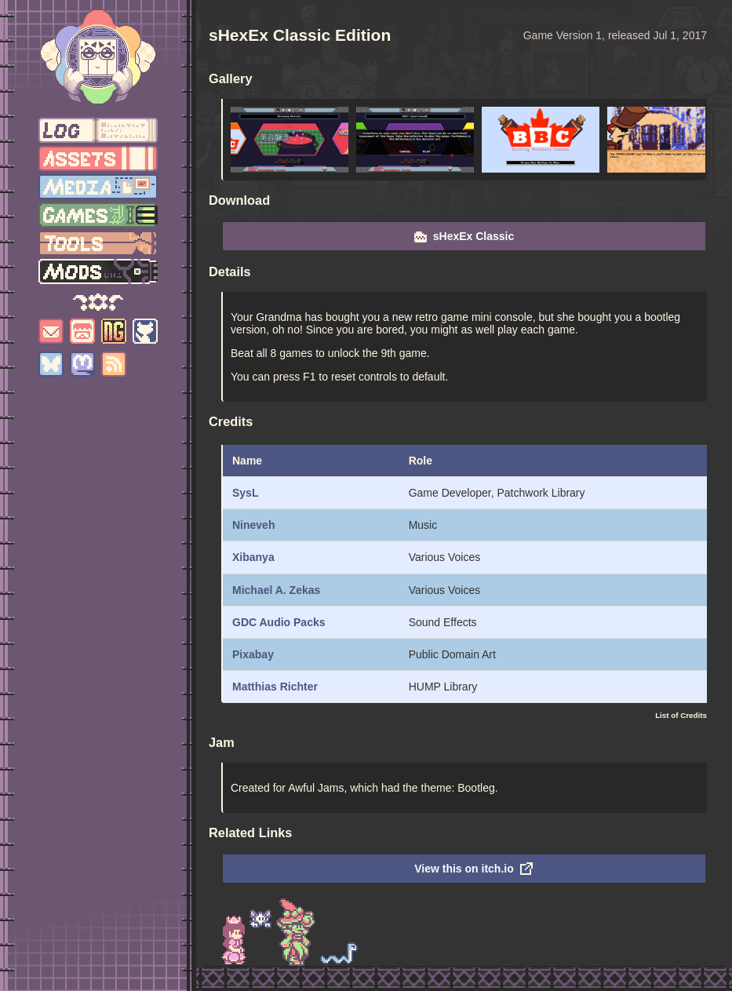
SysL (245, 492)
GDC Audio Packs (279, 622)
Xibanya (253, 557)
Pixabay (253, 654)
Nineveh (253, 525)
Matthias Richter (275, 686)
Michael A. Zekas (276, 590)
